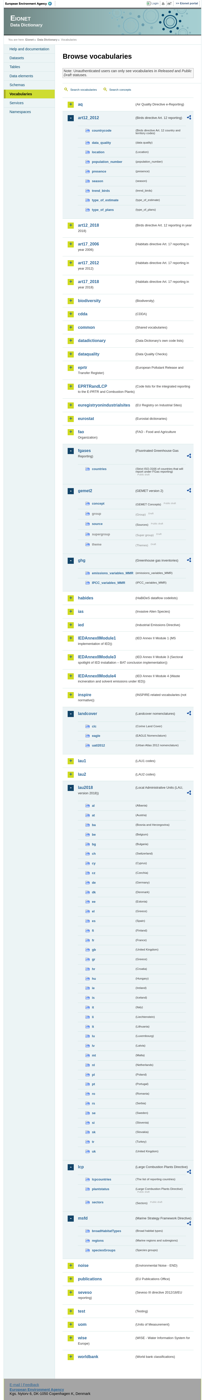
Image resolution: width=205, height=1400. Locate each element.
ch (94, 853)
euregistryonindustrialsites (104, 405)
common (86, 327)
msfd (82, 1218)
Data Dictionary (47, 39)
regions (98, 1240)
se (93, 1113)
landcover (87, 713)
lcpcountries (101, 1179)
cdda (82, 314)
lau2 (82, 774)
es (93, 921)
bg (94, 844)
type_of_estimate (105, 200)
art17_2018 (88, 281)
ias (80, 611)
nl (93, 1065)
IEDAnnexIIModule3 (97, 657)
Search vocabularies (83, 89)
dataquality (88, 354)
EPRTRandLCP (92, 386)
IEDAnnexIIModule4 (97, 676)
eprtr (82, 367)
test (81, 1311)
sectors (98, 1202)
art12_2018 (88, 225)
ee (93, 902)
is (93, 998)
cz (93, 873)
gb (94, 950)
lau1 (82, 761)
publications (90, 1279)
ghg (81, 560)
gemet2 (85, 491)
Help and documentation (29, 49)
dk (94, 892)
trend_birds (101, 191)
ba (94, 825)
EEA (30, 3)
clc (94, 726)
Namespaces (20, 112)
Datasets (16, 58)
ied (81, 625)
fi (93, 930)
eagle (96, 736)
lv (93, 1046)
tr (93, 1142)
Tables (14, 67)
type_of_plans (103, 210)
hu (94, 979)
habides (85, 598)
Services (16, 103)
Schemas (17, 85)
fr (93, 940)
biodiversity (89, 301)
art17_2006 (88, 244)
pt (93, 1084)
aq (80, 104)
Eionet (29, 39)
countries (99, 469)
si (93, 1123)
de (94, 882)
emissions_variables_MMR (112, 573)
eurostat (86, 418)
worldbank (88, 1357)
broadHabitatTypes (106, 1231)
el (93, 911)
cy (93, 863)
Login (154, 3)
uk (94, 1151)
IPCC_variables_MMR (108, 583)
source (97, 524)
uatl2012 (98, 745)
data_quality (101, 143)
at (93, 815)
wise (82, 1338)
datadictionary (92, 340)
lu (93, 1036)
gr (93, 959)
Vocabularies (20, 94)
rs (93, 1103)
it (93, 1007)
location (98, 152)
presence (99, 171)
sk (93, 1132)
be (94, 834)
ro (93, 1094)
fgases (84, 450)
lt (93, 1027)
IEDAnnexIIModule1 (97, 638)
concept (98, 503)
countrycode (101, 130)
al (93, 805)
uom (82, 1324)
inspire (84, 695)
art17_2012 (88, 263)
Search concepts (120, 89)
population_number (107, 162)
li (93, 1017)
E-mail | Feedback (24, 1385)
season (97, 181)
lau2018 (85, 787)
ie (93, 988)
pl (93, 1075)
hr (93, 969)
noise (83, 1265)
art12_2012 (88, 118)
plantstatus (100, 1189)
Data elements (21, 76)
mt (94, 1055)
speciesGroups (103, 1250)
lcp (81, 1167)
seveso (85, 1292)
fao (81, 432)
